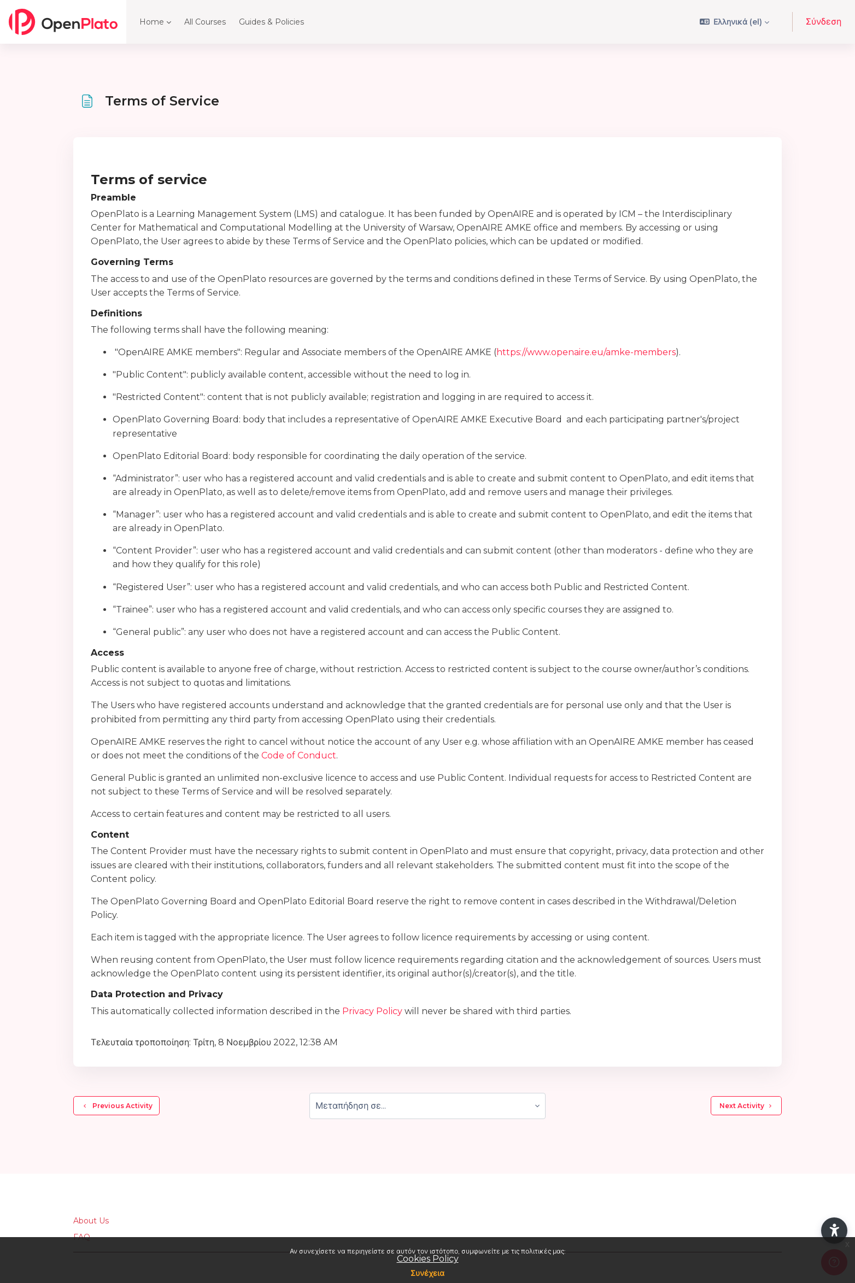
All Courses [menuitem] (205, 22)
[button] (734, 22)
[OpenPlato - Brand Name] (63, 22)
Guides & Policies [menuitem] (271, 22)
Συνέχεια (427, 1273)
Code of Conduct (298, 755)
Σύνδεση (823, 21)
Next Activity (746, 1106)
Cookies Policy (428, 1258)
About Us (91, 1221)
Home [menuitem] (151, 22)
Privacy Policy (372, 1011)
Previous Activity (116, 1106)
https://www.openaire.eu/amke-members (586, 352)
